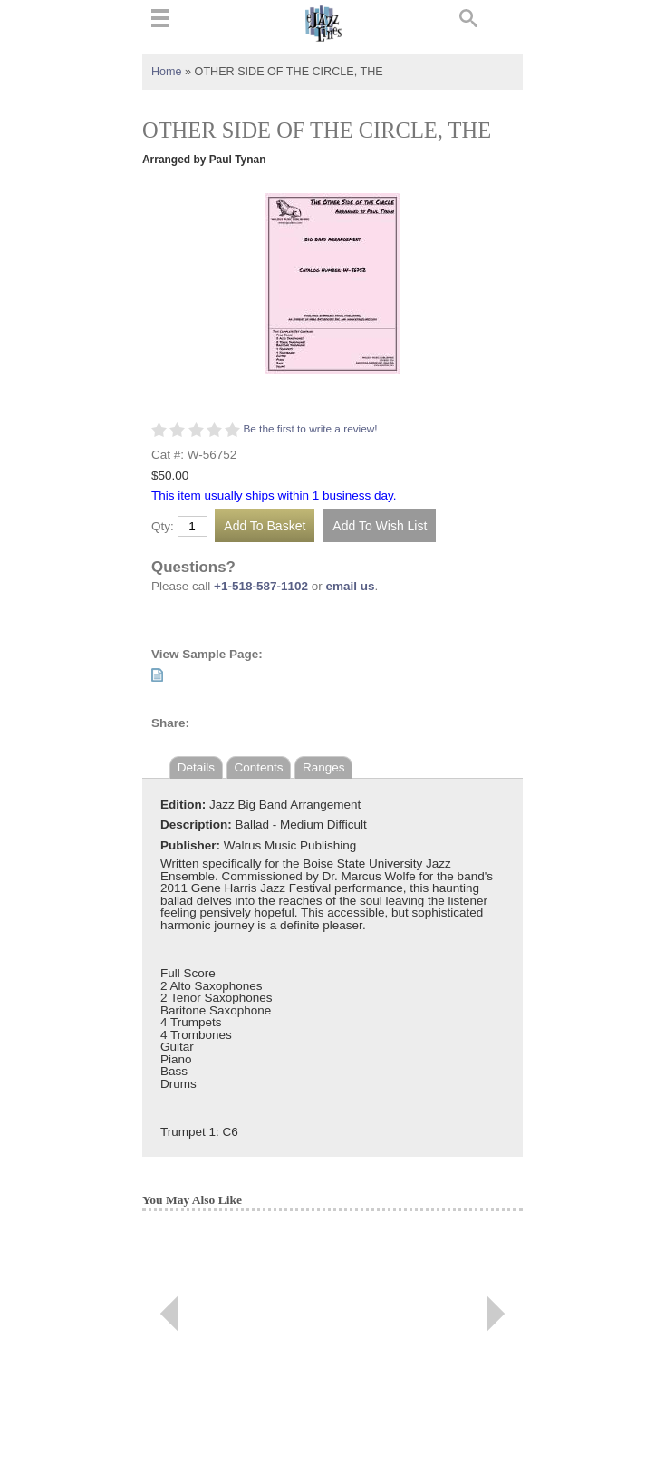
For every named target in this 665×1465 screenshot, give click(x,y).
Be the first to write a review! (310, 428)
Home (166, 71)
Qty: (162, 526)
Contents (259, 767)
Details (196, 767)
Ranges (324, 767)
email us (350, 586)
